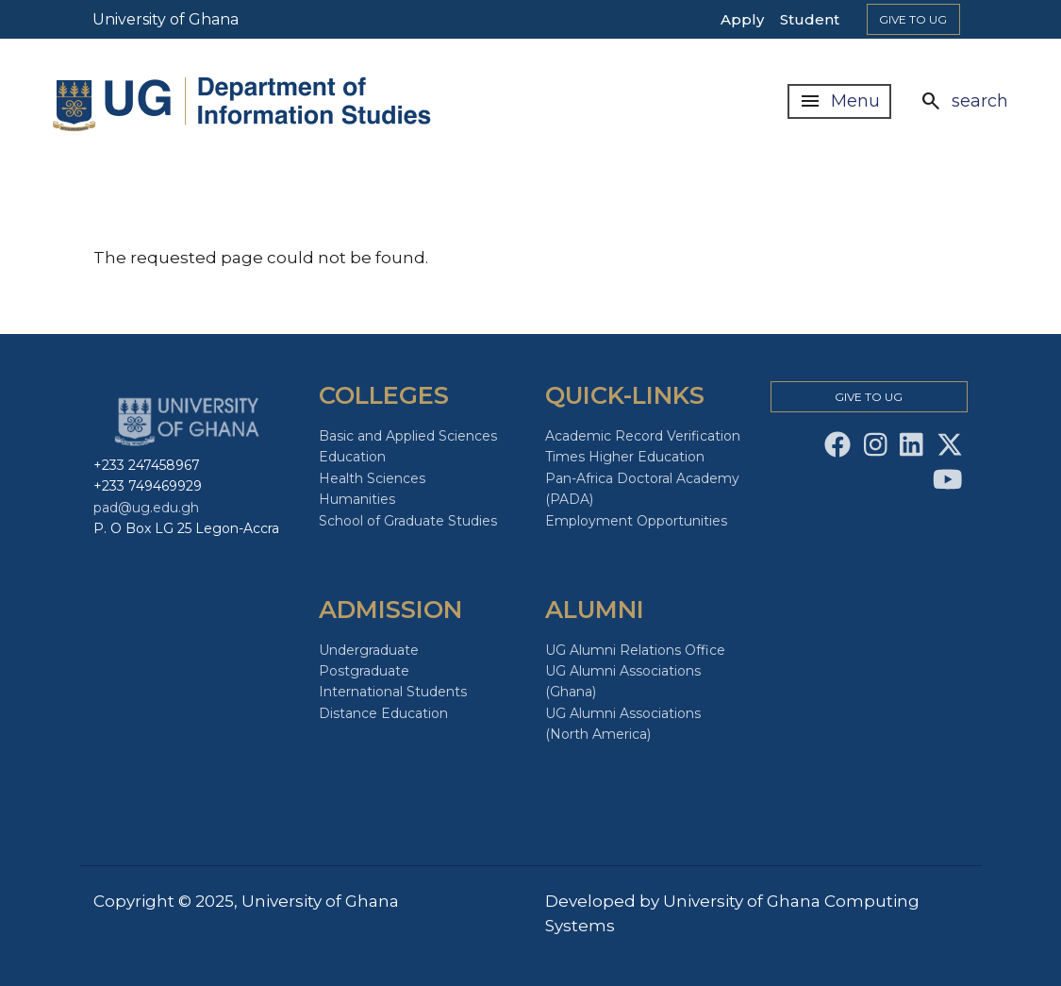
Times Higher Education (625, 456)
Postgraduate (364, 670)
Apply (742, 19)
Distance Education (383, 713)
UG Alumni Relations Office (635, 650)
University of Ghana (165, 19)
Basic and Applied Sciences (408, 435)
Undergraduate (369, 650)
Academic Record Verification (642, 435)
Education (352, 456)
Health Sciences (372, 478)
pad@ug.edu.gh (146, 507)
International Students (393, 691)
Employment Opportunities (636, 520)
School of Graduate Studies (408, 520)
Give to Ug (913, 19)
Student (809, 19)
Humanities (357, 499)
